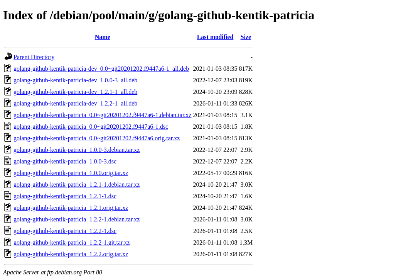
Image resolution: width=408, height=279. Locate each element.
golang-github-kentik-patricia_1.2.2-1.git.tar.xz (71, 242)
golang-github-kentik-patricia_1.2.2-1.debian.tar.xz (76, 219)
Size (246, 37)
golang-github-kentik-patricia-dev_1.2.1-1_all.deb (75, 91)
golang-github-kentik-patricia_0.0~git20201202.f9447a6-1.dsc (90, 126)
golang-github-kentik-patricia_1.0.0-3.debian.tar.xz (76, 149)
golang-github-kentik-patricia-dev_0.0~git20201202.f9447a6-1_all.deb (101, 68)
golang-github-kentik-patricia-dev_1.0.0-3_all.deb (75, 80)
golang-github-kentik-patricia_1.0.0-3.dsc (64, 161)
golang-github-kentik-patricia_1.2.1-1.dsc (64, 196)
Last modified (215, 37)
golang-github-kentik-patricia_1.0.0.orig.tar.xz (70, 173)
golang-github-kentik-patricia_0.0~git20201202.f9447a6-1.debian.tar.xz (102, 115)
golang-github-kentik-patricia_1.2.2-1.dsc (64, 231)
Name (102, 37)
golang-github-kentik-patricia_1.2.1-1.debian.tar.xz (76, 184)
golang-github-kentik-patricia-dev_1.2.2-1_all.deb (75, 103)
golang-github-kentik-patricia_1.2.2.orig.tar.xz (70, 254)
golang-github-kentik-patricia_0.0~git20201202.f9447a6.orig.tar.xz (96, 138)
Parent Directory (33, 57)
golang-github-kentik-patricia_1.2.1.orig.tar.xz (70, 207)
